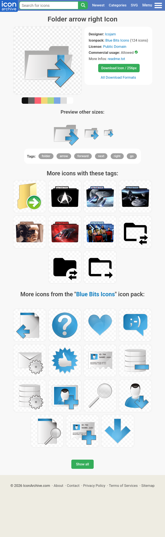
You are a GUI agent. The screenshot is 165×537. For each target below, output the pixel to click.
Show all (82, 464)
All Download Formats (118, 77)
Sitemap (148, 485)
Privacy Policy (94, 485)
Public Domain (114, 46)
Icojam (110, 34)
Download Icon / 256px (118, 68)
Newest (98, 5)
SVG (134, 5)
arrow (64, 156)
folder (46, 156)
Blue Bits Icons (117, 40)
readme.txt (116, 59)
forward (83, 156)
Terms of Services (123, 485)
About (58, 485)
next (101, 156)
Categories (118, 5)
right (117, 156)
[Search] (83, 5)
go (132, 156)
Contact (73, 485)
